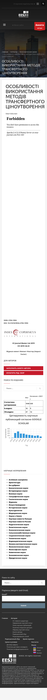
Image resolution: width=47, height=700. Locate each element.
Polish (37, 650)
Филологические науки (19, 547)
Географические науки (19, 496)
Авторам (14, 618)
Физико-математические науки (23, 544)
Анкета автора (17, 632)
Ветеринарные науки (18, 491)
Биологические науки (18, 488)
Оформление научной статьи (22, 623)
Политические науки (18, 527)
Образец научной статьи (21, 630)
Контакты (34, 642)
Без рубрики (14, 485)
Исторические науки (18, 508)
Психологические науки (19, 530)
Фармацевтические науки (20, 541)
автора (39, 26)
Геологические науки (18, 499)
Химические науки (17, 552)
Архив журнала (28, 639)
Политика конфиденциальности (17, 649)
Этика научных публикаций (22, 625)
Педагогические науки (19, 524)
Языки (33, 645)
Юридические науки (18, 558)
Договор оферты (12, 645)
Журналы (13, 502)
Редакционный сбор (19, 634)
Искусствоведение (17, 505)
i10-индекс (8, 412)
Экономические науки (19, 555)
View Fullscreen (11, 113)
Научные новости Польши (20, 519)
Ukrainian (38, 648)
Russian (37, 653)
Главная (5, 618)
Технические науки (17, 538)
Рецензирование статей (21, 636)
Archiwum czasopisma (18, 480)
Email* (23, 597)
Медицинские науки (18, 513)
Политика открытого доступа (22, 628)
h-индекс (8, 408)
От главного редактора (20, 621)
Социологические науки (19, 535)
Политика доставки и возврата (17, 647)
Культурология (15, 510)
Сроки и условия (11, 642)
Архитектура (14, 482)
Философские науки (18, 549)
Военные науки (15, 494)
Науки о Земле (15, 516)
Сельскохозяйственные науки (22, 533)
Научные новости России (20, 521)
